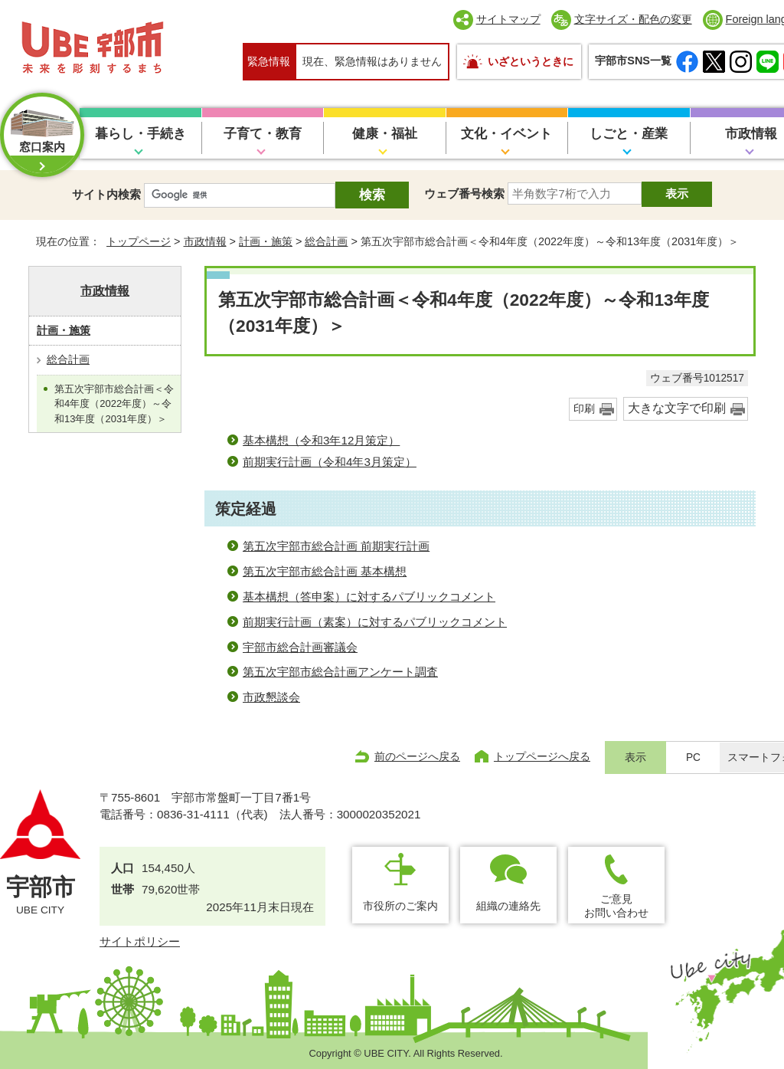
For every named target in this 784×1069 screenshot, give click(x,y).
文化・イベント (506, 133)
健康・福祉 (384, 133)
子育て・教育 (263, 133)
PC (693, 757)
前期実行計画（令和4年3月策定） (329, 461)
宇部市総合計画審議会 (300, 647)
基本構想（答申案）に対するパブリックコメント (369, 596)
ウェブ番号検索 (464, 193)
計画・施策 (265, 241)
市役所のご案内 (400, 906)
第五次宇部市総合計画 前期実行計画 (336, 546)
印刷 (584, 409)
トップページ (138, 241)
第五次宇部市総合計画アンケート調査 (340, 671)
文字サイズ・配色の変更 (633, 19)
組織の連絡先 (508, 906)
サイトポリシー (140, 941)
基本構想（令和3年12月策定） (321, 440)
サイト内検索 (106, 194)
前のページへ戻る (417, 756)
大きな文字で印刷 (677, 408)
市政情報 (205, 241)
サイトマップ (508, 19)
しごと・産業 (629, 133)
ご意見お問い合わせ (616, 905)
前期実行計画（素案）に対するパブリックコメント (375, 621)
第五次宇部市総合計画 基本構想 (325, 571)
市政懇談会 (271, 696)
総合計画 (326, 241)
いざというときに (530, 61)
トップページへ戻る (542, 756)
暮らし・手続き (140, 133)
